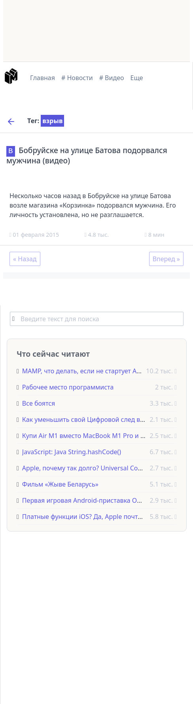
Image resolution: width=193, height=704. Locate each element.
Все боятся (38, 403)
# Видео (111, 77)
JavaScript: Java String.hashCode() (71, 451)
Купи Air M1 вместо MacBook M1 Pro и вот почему (98, 435)
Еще (137, 77)
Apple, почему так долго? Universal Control (87, 467)
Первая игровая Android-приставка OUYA (85, 500)
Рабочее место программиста (68, 386)
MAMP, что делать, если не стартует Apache (88, 370)
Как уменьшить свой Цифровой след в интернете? (99, 419)
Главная (42, 77)
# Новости (77, 77)
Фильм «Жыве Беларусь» (60, 483)
